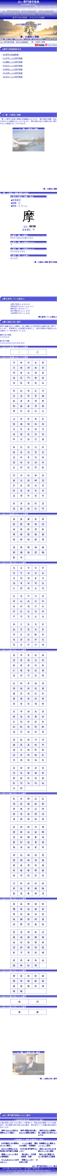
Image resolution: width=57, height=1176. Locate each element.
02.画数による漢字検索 (13, 62)
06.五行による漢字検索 (13, 77)
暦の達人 (25, 1154)
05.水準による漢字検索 (13, 73)
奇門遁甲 (28, 1168)
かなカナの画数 (37, 17)
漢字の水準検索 (45, 14)
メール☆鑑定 (27, 1143)
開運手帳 (36, 1168)
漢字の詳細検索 (28, 11)
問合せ (47, 1171)
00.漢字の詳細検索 (11, 55)
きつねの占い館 (20, 1171)
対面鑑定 (32, 1145)
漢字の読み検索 (11, 14)
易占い (21, 1168)
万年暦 (33, 1154)
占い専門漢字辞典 (28, 1)
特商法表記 (39, 1171)
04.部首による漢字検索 (13, 69)
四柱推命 (14, 1168)
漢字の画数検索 (45, 11)
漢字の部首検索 (28, 14)
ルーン (51, 1168)
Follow (54, 45)
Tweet (50, 45)
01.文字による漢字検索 (13, 58)
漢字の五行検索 (19, 17)
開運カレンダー (28, 1160)
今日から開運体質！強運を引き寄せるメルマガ (47, 1133)
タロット (44, 1168)
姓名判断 (6, 1168)
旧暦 (29, 1156)
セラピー (10, 1171)
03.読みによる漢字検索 (13, 66)
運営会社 (30, 1171)
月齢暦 (23, 1156)
